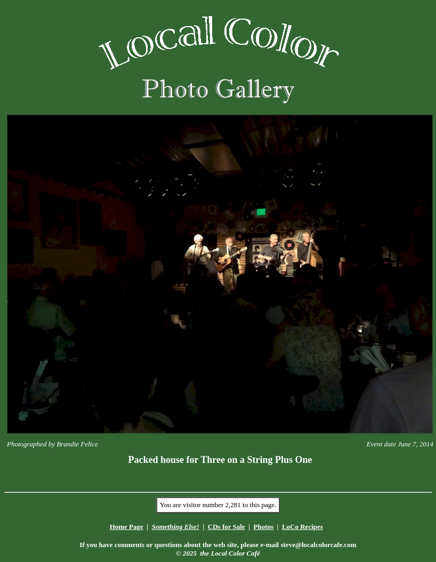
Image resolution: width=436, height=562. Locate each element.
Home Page (126, 527)
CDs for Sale (226, 527)
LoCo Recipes (302, 527)
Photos (263, 527)
